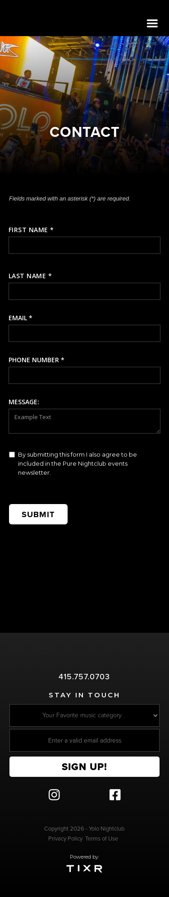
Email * (20, 317)
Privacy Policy (65, 838)
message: (24, 401)
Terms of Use (101, 838)
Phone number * (36, 359)
